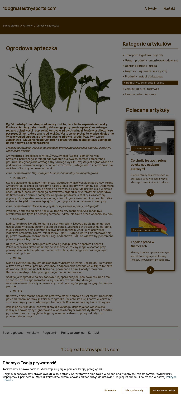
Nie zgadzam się (134, 390)
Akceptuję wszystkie (164, 390)
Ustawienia (110, 390)
